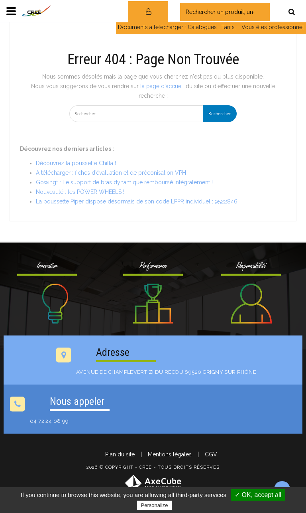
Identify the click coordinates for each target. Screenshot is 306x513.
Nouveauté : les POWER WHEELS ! (80, 192)
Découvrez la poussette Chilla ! (76, 163)
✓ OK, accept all (258, 494)
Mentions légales (170, 454)
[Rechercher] (292, 12)
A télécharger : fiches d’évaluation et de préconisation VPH (111, 173)
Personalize (154, 505)
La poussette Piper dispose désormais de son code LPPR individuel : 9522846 (136, 201)
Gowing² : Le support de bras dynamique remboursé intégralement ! (124, 182)
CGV (211, 454)
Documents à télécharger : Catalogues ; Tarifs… (177, 27)
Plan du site (120, 454)
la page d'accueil (162, 86)
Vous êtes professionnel (272, 27)
